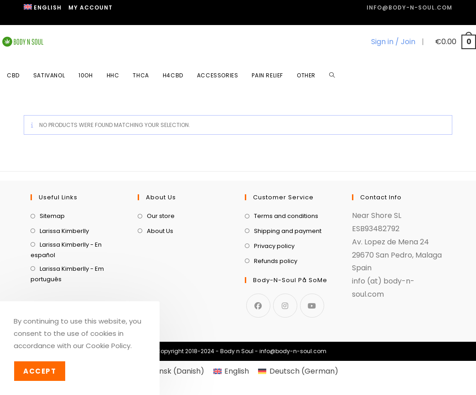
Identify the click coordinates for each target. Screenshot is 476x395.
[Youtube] (312, 306)
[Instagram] (285, 306)
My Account (90, 7)
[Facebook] (258, 306)
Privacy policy (274, 246)
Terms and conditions (286, 216)
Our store (161, 216)
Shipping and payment (287, 231)
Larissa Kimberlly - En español (66, 249)
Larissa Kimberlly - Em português (67, 274)
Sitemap (52, 216)
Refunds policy (275, 261)
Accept (39, 371)
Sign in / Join (393, 41)
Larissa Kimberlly (64, 231)
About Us (160, 231)
